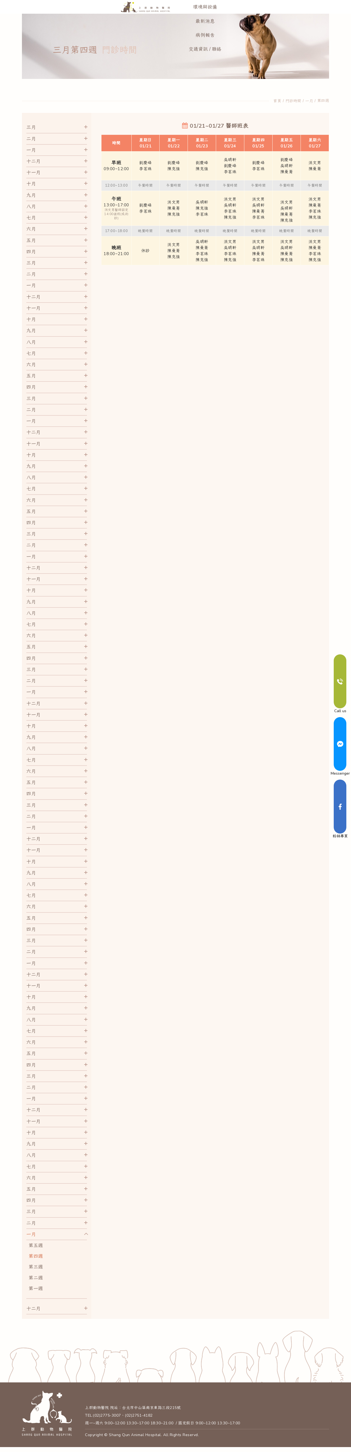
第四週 (323, 113)
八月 (31, 219)
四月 (31, 264)
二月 (31, 152)
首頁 (277, 113)
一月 (309, 113)
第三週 (36, 1280)
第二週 (36, 1291)
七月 (31, 230)
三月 (31, 140)
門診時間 (293, 113)
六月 (31, 242)
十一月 (33, 185)
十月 (31, 196)
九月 (31, 208)
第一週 (36, 1301)
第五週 (36, 1258)
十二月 (33, 174)
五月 (31, 253)
